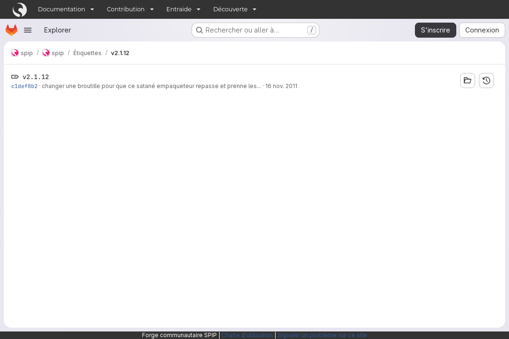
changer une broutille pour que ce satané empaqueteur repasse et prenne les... (151, 85)
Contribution (125, 9)
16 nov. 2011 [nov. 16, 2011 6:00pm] (281, 85)
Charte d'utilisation (247, 335)
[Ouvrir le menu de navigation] (27, 30)
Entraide (179, 9)
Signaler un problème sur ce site (322, 335)
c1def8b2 (24, 85)
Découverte (230, 9)
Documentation (62, 9)
